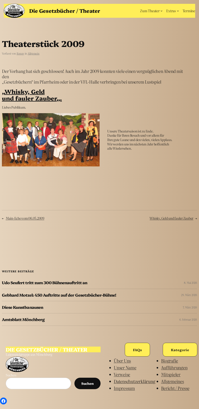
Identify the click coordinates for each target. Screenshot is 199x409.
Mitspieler (170, 374)
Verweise (122, 374)
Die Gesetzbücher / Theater (64, 10)
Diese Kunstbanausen (22, 307)
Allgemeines (172, 381)
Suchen (11, 375)
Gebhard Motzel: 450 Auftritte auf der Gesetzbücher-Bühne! (59, 295)
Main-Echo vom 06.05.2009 (25, 218)
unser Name (125, 368)
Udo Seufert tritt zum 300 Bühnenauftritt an (44, 282)
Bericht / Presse (175, 388)
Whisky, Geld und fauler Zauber (171, 218)
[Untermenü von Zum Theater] (161, 11)
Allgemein (33, 53)
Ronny (20, 53)
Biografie (169, 361)
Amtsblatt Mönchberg (23, 319)
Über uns (122, 361)
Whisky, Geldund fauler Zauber (29, 94)
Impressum (124, 388)
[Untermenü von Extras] (178, 11)
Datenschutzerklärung (134, 381)
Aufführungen (174, 368)
